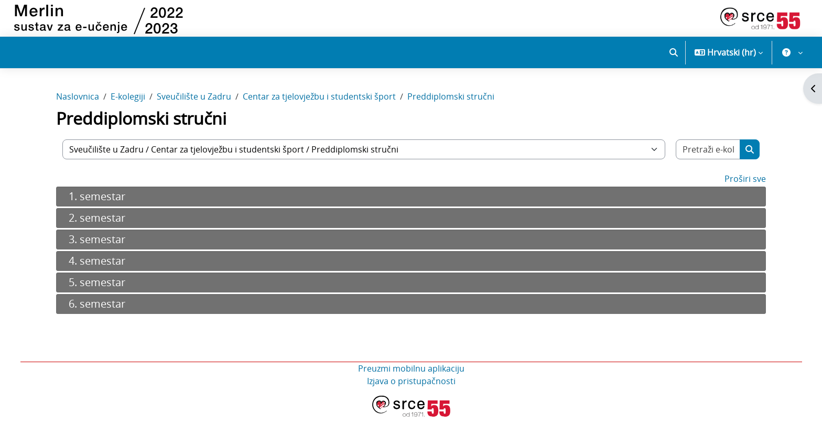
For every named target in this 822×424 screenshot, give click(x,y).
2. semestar (97, 225)
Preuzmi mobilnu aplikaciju (411, 376)
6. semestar (97, 311)
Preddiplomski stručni (450, 104)
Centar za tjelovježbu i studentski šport (319, 104)
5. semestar (97, 289)
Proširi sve (745, 186)
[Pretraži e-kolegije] (708, 157)
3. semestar (97, 247)
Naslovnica (77, 104)
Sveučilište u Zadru (194, 104)
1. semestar (97, 204)
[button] (673, 52)
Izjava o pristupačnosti (411, 388)
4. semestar (97, 268)
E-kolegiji (128, 104)
